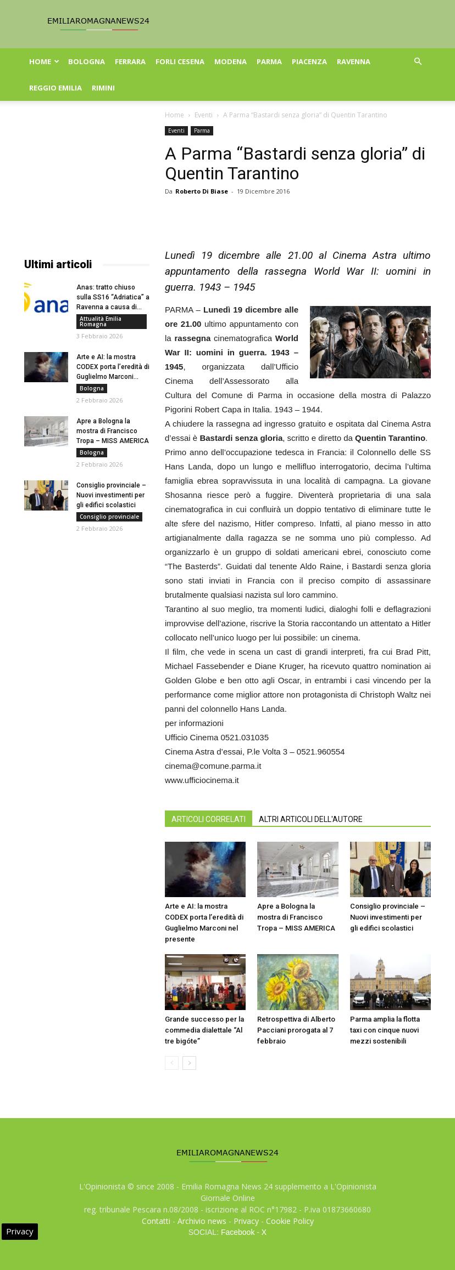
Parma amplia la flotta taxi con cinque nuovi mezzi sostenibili (385, 1030)
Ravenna (353, 61)
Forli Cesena (180, 61)
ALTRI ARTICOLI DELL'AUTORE (311, 819)
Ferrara (130, 61)
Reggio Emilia (55, 88)
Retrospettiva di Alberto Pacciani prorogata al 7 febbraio (296, 1030)
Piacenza (309, 61)
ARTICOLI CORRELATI (208, 819)
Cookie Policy (290, 1221)
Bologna (86, 61)
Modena (230, 61)
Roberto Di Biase (201, 191)
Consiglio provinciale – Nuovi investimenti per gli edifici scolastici (387, 917)
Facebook (237, 1232)
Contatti (156, 1221)
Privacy (246, 1221)
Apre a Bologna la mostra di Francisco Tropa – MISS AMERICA (296, 917)
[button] (417, 61)
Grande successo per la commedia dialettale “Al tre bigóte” (204, 1030)
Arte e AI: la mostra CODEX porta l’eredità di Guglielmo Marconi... (112, 367)
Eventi (204, 115)
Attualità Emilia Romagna (100, 321)
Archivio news (201, 1221)
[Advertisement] (86, 181)
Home (44, 61)
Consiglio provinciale (109, 516)
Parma (269, 61)
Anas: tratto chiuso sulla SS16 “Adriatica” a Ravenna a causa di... (112, 297)
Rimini (103, 88)
